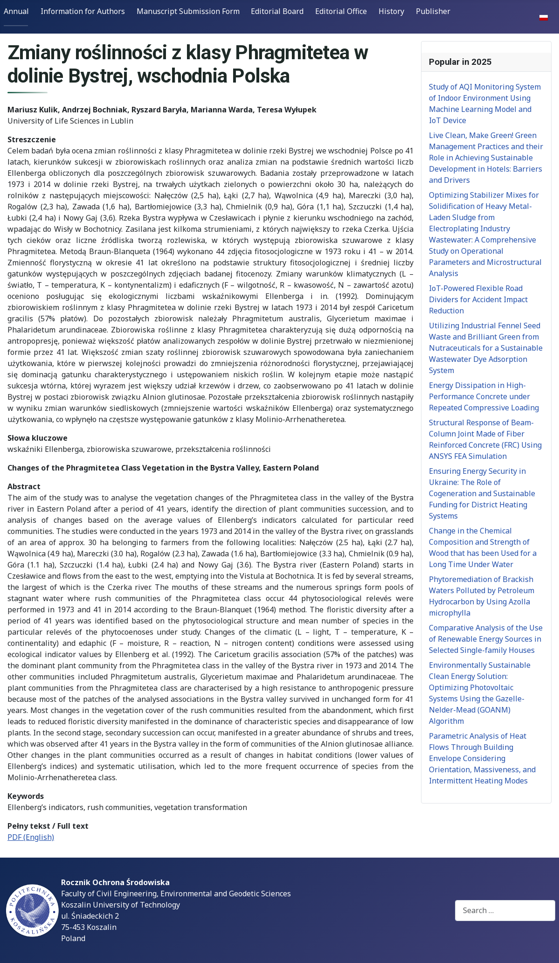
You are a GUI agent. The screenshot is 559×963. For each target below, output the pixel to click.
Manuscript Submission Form (188, 11)
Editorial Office (341, 11)
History (391, 11)
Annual (16, 11)
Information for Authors (83, 11)
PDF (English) (30, 837)
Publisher (433, 11)
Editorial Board (277, 11)
